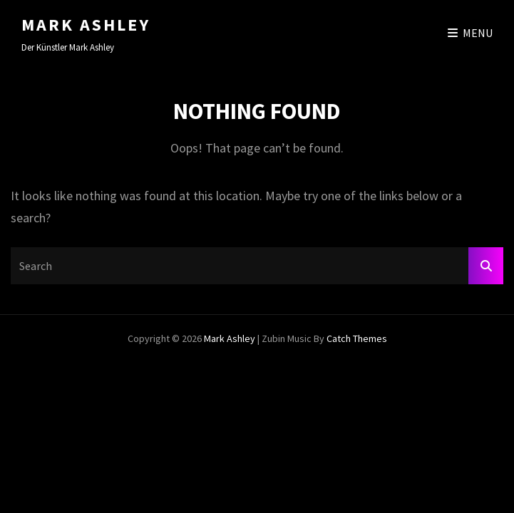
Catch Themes (357, 338)
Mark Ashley (85, 25)
